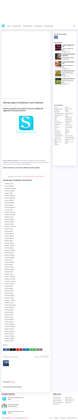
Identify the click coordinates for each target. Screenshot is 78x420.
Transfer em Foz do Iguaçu (69, 142)
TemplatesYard (13, 418)
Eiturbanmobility (69, 121)
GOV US (55, 107)
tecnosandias (57, 130)
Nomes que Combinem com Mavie (16, 398)
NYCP (55, 119)
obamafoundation (69, 135)
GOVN (55, 117)
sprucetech (56, 127)
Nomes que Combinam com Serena (16, 412)
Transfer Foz (67, 122)
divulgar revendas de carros (56, 158)
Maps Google (57, 111)
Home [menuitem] (8, 26)
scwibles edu (57, 137)
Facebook (56, 417)
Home (51, 417)
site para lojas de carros (54, 158)
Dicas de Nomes (56, 397)
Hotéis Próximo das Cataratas (58, 115)
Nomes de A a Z (68, 397)
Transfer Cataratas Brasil (69, 114)
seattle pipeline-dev (58, 135)
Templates (26, 418)
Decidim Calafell (68, 126)
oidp (66, 134)
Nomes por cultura (69, 400)
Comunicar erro (56, 403)
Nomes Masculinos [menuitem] (27, 26)
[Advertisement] (39, 12)
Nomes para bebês (57, 400)
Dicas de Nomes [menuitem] (38, 26)
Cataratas (56, 144)
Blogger (66, 116)
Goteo (55, 129)
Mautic (66, 129)
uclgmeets (67, 130)
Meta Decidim (57, 132)
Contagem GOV (68, 119)
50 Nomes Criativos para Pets (68, 78)
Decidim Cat (68, 124)
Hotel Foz (67, 111)
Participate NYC (68, 117)
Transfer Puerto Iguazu (59, 113)
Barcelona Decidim (58, 122)
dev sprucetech (68, 127)
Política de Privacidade (58, 402)
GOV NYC (67, 107)
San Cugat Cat (57, 124)
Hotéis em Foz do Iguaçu (58, 139)
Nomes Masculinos (69, 399)
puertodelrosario (58, 134)
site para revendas (58, 158)
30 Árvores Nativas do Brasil (68, 71)
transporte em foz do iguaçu (69, 139)
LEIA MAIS (67, 51)
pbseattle (67, 132)
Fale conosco (68, 402)
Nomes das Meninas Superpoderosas (13, 405)
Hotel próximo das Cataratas (58, 109)
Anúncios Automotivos (70, 137)
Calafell (56, 126)
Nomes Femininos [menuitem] (16, 26)
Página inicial (6, 98)
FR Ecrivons (56, 121)
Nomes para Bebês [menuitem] (48, 26)
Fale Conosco (62, 417)
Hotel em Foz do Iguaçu (68, 109)
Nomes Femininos (57, 399)
